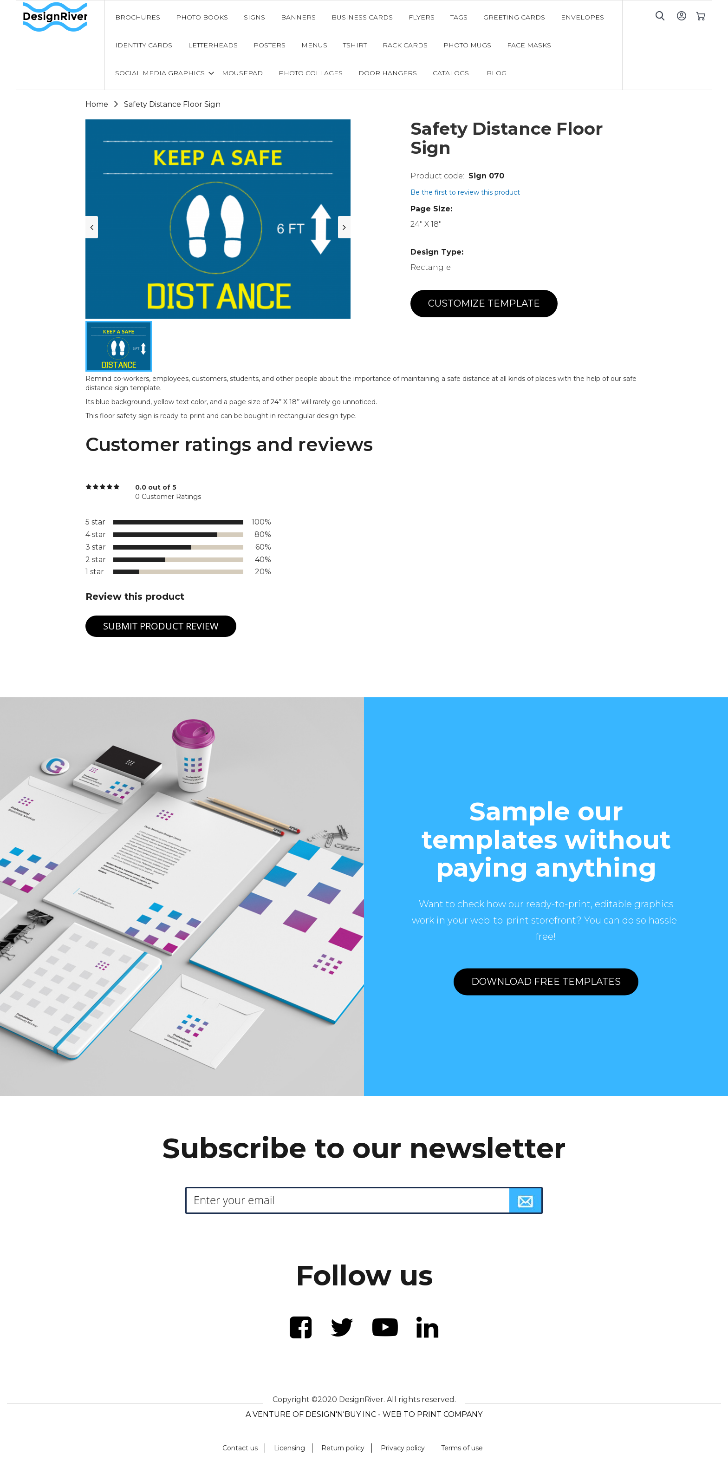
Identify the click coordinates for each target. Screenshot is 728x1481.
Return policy (342, 1448)
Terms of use (462, 1448)
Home (96, 104)
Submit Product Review (161, 626)
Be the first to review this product (465, 192)
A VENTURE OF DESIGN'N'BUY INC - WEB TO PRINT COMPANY (364, 1414)
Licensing (289, 1448)
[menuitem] (137, 17)
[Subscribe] (525, 1200)
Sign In (681, 15)
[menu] (363, 45)
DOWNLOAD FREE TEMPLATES (546, 981)
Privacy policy (403, 1448)
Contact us (240, 1448)
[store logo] (63, 17)
